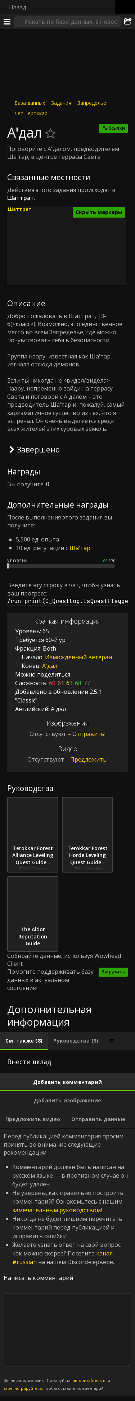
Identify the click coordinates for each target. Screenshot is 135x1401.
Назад (17, 7)
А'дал (49, 666)
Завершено (38, 449)
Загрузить (113, 972)
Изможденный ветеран (78, 657)
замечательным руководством (56, 1210)
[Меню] (7, 21)
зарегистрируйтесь (23, 1388)
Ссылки (117, 128)
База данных (29, 102)
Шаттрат (20, 209)
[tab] (24, 1041)
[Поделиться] (128, 21)
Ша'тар (79, 548)
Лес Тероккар (31, 113)
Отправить (88, 734)
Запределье (91, 102)
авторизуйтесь (87, 1380)
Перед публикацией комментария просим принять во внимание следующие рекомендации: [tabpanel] (67, 1262)
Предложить (88, 759)
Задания (61, 102)
